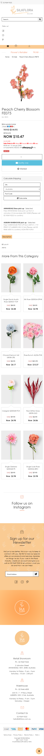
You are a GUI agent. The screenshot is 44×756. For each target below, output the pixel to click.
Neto (30, 742)
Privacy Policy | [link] (18, 735)
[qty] (22, 185)
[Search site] (40, 20)
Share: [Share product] (8, 127)
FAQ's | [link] (37, 735)
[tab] (7, 237)
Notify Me (22, 163)
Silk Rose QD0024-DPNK (33, 300)
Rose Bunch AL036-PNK (33, 355)
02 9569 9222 (6, 2)
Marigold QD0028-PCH (11, 411)
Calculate (22, 198)
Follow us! (5, 26)
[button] (22, 169)
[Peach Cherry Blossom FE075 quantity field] (22, 157)
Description (6, 237)
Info (34, 148)
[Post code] (22, 194)
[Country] (22, 189)
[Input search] (20, 20)
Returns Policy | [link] (29, 735)
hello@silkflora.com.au (22, 719)
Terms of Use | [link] (8, 735)
